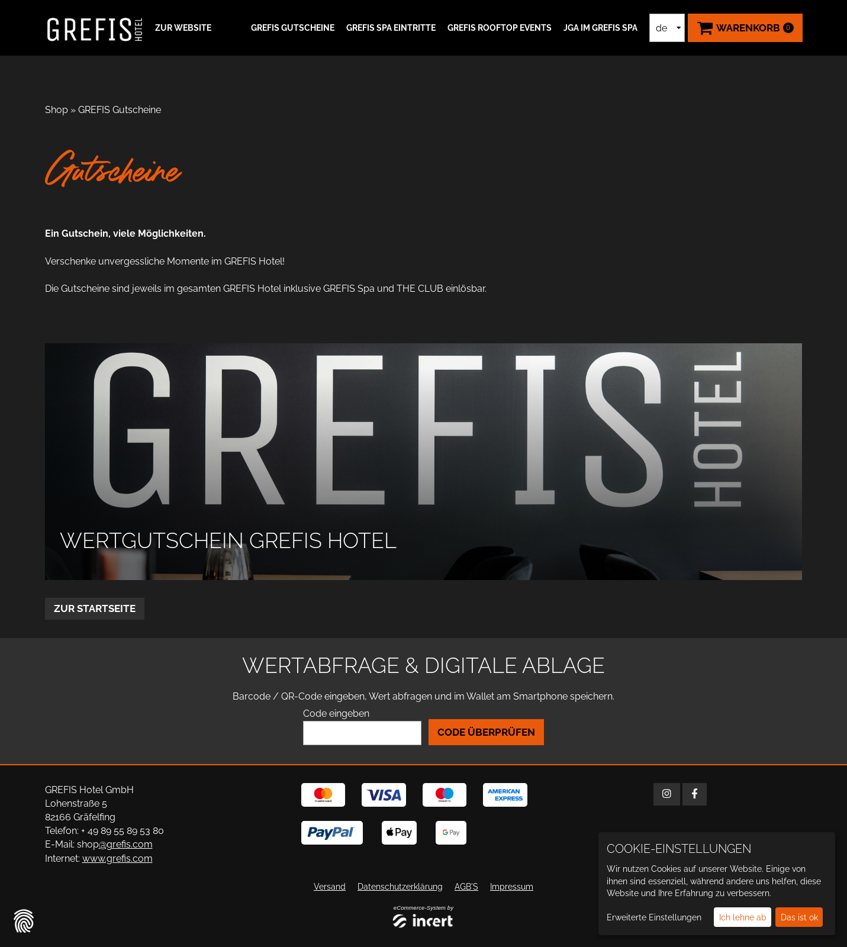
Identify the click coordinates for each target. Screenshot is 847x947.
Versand (330, 886)
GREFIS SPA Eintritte (391, 28)
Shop (56, 109)
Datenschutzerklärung (400, 886)
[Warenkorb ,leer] (745, 28)
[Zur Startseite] (95, 28)
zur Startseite (95, 608)
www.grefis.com (117, 858)
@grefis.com (126, 844)
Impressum (511, 886)
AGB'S (466, 886)
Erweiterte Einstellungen (654, 917)
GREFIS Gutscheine (292, 28)
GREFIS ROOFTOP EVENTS (499, 28)
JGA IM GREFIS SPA (600, 28)
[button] (181, 28)
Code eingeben (336, 713)
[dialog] (716, 883)
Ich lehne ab (743, 917)
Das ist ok (799, 917)
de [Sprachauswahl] (661, 28)
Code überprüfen (486, 732)
